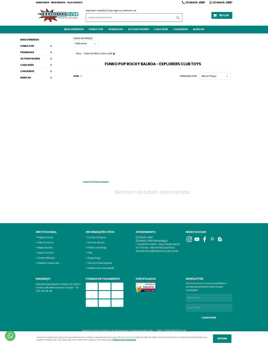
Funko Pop (96, 29)
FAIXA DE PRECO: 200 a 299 (98, 54)
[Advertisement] (96, 128)
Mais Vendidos (74, 29)
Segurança (94, 258)
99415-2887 (195, 2)
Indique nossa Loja (48, 263)
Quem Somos (42, 3)
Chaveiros (180, 29)
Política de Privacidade (101, 268)
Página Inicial (45, 237)
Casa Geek (161, 29)
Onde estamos (46, 258)
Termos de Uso (96, 242)
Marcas (198, 29)
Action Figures (138, 29)
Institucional (46, 232)
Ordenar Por (188, 76)
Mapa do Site (45, 248)
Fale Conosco (75, 3)
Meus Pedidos (58, 3)
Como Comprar (97, 237)
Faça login (113, 11)
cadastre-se (129, 11)
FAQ (90, 253)
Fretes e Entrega (97, 248)
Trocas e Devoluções (100, 263)
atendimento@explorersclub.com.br (157, 251)
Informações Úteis (100, 232)
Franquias (116, 29)
